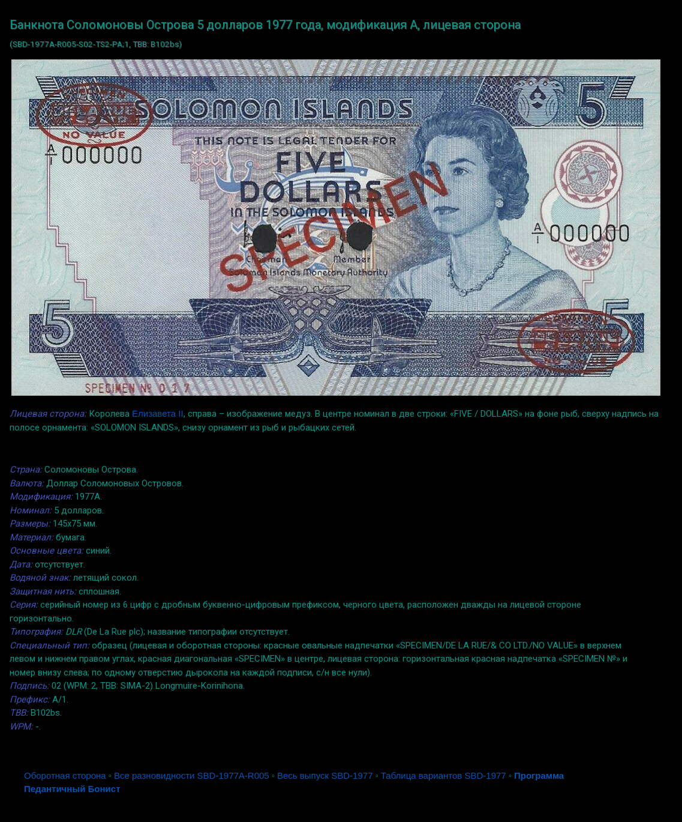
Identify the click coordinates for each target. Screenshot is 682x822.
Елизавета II (158, 413)
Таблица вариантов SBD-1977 (443, 775)
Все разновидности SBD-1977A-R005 (191, 775)
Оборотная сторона (65, 775)
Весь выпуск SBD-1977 (324, 775)
